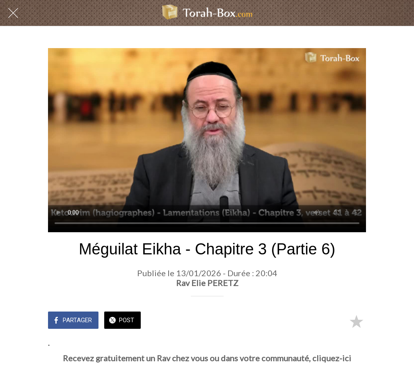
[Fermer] (13, 13)
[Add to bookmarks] (356, 321)
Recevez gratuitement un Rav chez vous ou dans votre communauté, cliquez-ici (207, 358)
